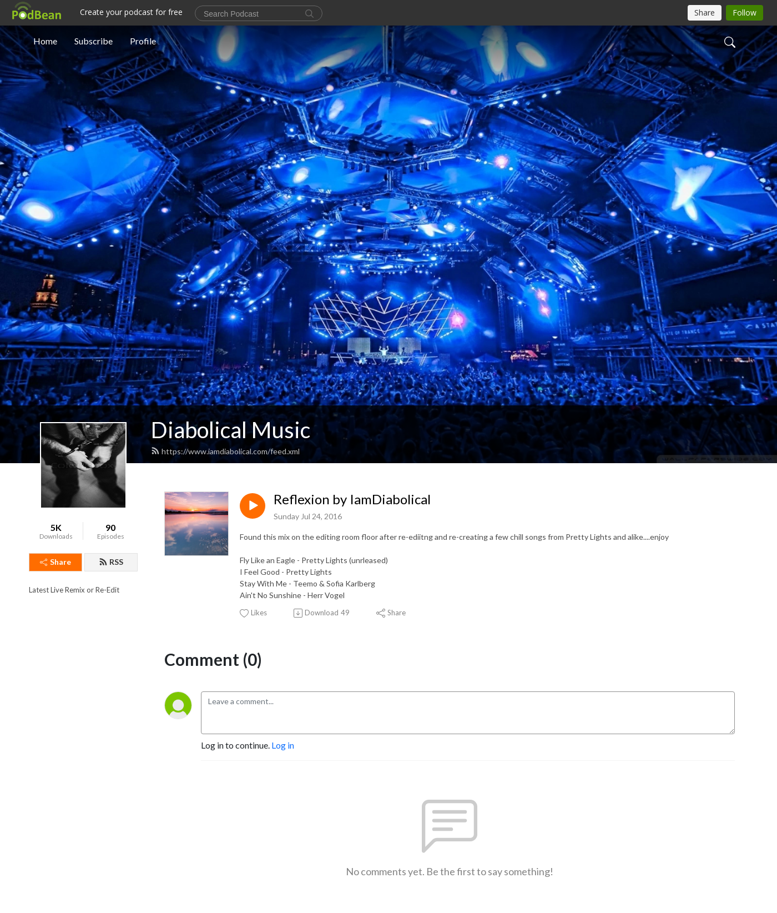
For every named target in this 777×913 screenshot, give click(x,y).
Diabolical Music (230, 430)
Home (45, 41)
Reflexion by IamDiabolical (352, 499)
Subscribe (93, 41)
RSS (111, 561)
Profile (143, 41)
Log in (282, 745)
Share (55, 561)
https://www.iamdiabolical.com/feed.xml (225, 451)
